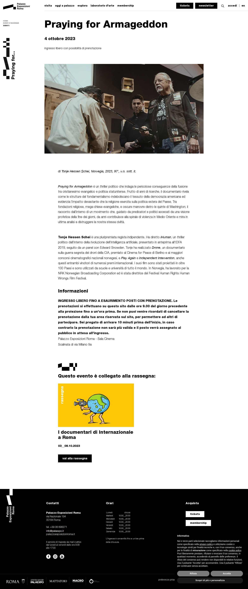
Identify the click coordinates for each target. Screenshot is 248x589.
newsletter (206, 5)
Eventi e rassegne (11, 23)
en (243, 5)
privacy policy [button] (206, 544)
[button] (222, 5)
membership (198, 522)
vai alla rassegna (74, 458)
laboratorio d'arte (102, 5)
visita (48, 5)
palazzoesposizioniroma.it (60, 534)
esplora (82, 5)
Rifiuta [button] (193, 573)
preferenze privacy (167, 580)
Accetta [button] (227, 573)
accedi (232, 5)
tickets (185, 5)
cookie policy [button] (235, 550)
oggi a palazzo (64, 5)
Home (5, 21)
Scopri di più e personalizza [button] (210, 580)
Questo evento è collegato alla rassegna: (106, 376)
